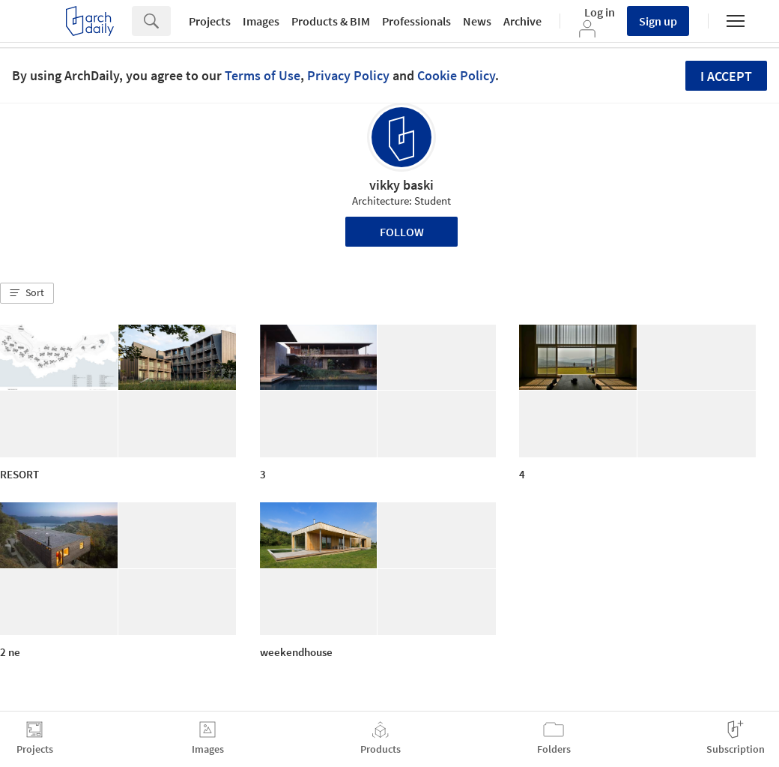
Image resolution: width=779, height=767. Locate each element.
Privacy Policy (348, 75)
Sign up (658, 20)
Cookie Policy (456, 75)
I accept (726, 76)
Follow (402, 231)
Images (261, 21)
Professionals (416, 21)
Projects (210, 21)
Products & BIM (330, 21)
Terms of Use (262, 75)
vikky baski (401, 184)
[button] (27, 293)
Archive (522, 21)
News (477, 21)
